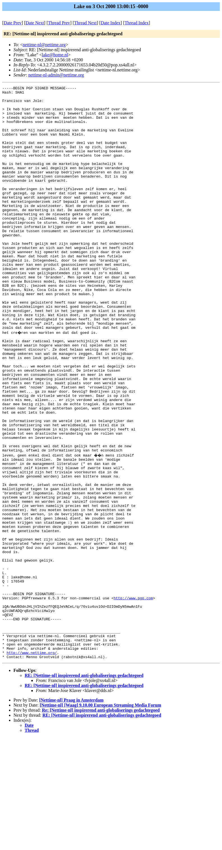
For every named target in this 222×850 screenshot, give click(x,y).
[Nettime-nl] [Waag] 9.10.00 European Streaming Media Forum (100, 817)
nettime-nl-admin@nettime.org (56, 75)
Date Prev (13, 22)
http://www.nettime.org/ (32, 764)
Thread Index (137, 22)
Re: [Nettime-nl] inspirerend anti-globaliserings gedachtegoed (101, 822)
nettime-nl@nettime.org (44, 44)
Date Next (35, 22)
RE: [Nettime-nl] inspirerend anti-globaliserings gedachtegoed (84, 788)
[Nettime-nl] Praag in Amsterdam (71, 812)
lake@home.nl (55, 54)
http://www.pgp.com (133, 698)
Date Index (111, 22)
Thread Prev (59, 22)
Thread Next (85, 22)
